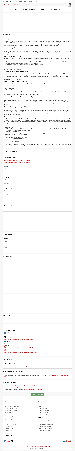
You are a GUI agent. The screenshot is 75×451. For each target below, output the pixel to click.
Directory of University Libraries (45, 426)
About (23, 446)
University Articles (42, 422)
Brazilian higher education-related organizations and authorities (23, 385)
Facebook (7, 441)
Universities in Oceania (9, 432)
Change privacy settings (48, 446)
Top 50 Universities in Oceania (11, 416)
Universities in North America (10, 422)
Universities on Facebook (44, 404)
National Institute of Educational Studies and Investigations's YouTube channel (21, 347)
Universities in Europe (9, 426)
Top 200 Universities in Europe (11, 410)
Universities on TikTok (43, 412)
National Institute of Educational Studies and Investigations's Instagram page (20, 352)
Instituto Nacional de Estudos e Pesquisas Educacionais (17, 162)
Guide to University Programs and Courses (47, 420)
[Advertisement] (37, 22)
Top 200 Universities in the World (11, 404)
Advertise (35, 446)
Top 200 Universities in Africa (10, 412)
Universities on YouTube (44, 410)
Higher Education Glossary (44, 430)
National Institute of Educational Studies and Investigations (17, 160)
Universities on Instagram (44, 408)
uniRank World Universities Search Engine (33, 389)
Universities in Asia (8, 430)
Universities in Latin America (10, 424)
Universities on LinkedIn (43, 414)
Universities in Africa (9, 428)
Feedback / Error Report (37, 394)
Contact (31, 446)
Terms (39, 446)
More (37, 1)
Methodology (27, 446)
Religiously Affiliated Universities (45, 428)
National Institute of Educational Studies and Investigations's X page (19, 339)
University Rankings (17, 1)
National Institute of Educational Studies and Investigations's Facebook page (20, 334)
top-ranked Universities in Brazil (13, 387)
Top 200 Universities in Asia (10, 414)
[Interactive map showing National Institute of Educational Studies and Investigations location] (37, 275)
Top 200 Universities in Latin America (12, 408)
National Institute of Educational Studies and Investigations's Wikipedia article (21, 366)
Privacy (42, 446)
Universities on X (42, 406)
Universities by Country (29, 1)
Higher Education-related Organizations (46, 424)
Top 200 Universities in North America (12, 406)
